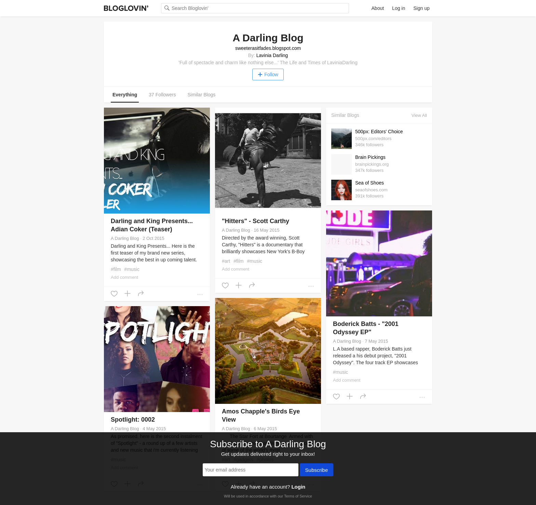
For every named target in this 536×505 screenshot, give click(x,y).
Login (298, 487)
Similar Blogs (202, 94)
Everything (124, 94)
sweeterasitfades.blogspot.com (268, 48)
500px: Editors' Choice (379, 131)
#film (116, 269)
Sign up (421, 8)
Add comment (124, 277)
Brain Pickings (370, 157)
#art (226, 261)
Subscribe (316, 470)
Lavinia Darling (272, 55)
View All (419, 115)
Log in (398, 8)
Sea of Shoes (369, 183)
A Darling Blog (125, 238)
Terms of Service (298, 496)
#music (131, 269)
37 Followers (162, 94)
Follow (268, 74)
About (378, 8)
